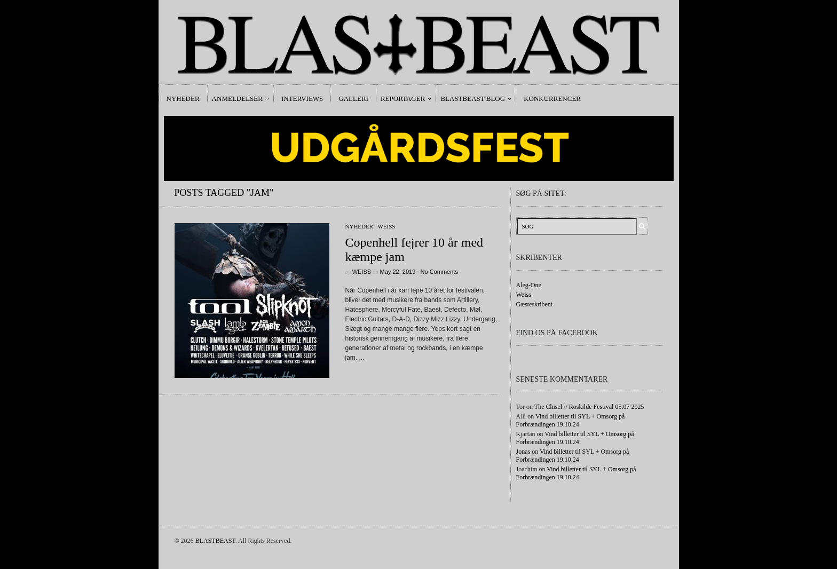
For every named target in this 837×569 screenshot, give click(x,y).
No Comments (439, 271)
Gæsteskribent (534, 304)
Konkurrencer (552, 98)
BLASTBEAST (215, 540)
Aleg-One (528, 285)
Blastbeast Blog (472, 98)
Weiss (386, 226)
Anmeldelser (237, 98)
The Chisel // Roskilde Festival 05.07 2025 (589, 406)
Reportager (403, 98)
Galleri (353, 98)
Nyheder (183, 98)
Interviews (302, 98)
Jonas (523, 451)
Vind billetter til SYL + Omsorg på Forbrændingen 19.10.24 (570, 420)
